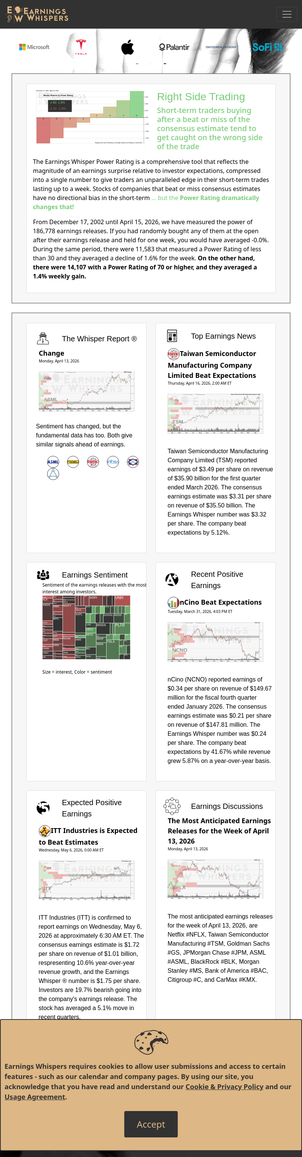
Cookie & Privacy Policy (225, 1086)
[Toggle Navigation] (286, 14)
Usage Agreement (35, 1096)
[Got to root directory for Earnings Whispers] (37, 14)
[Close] (150, 1124)
